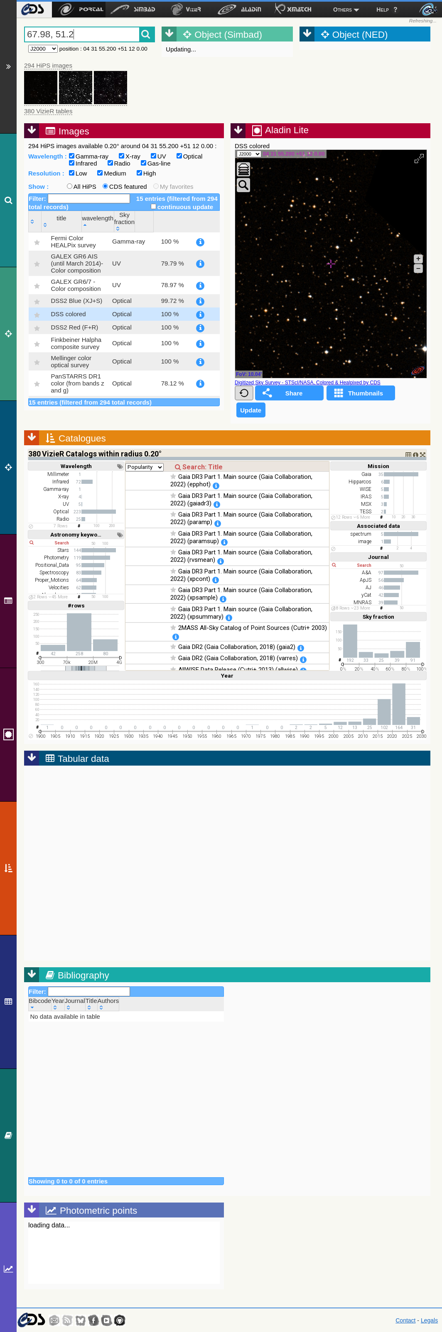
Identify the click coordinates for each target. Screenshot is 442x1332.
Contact (405, 1320)
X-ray (129, 156)
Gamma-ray (88, 156)
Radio (119, 163)
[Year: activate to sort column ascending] (58, 1004)
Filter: (79, 198)
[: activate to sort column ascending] (35, 221)
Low (78, 173)
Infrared (83, 163)
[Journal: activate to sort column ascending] (74, 1004)
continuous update (182, 206)
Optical (190, 156)
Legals (429, 1320)
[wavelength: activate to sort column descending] (150, 221)
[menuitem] (32, 9)
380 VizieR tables (48, 111)
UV (158, 156)
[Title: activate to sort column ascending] (91, 1004)
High (146, 173)
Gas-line (156, 163)
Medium (111, 173)
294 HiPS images (48, 65)
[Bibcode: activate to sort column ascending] (40, 1004)
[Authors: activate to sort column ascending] (108, 1004)
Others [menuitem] (342, 9)
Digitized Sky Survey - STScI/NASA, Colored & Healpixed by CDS (308, 382)
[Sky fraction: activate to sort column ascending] (189, 221)
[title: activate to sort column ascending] (82, 221)
